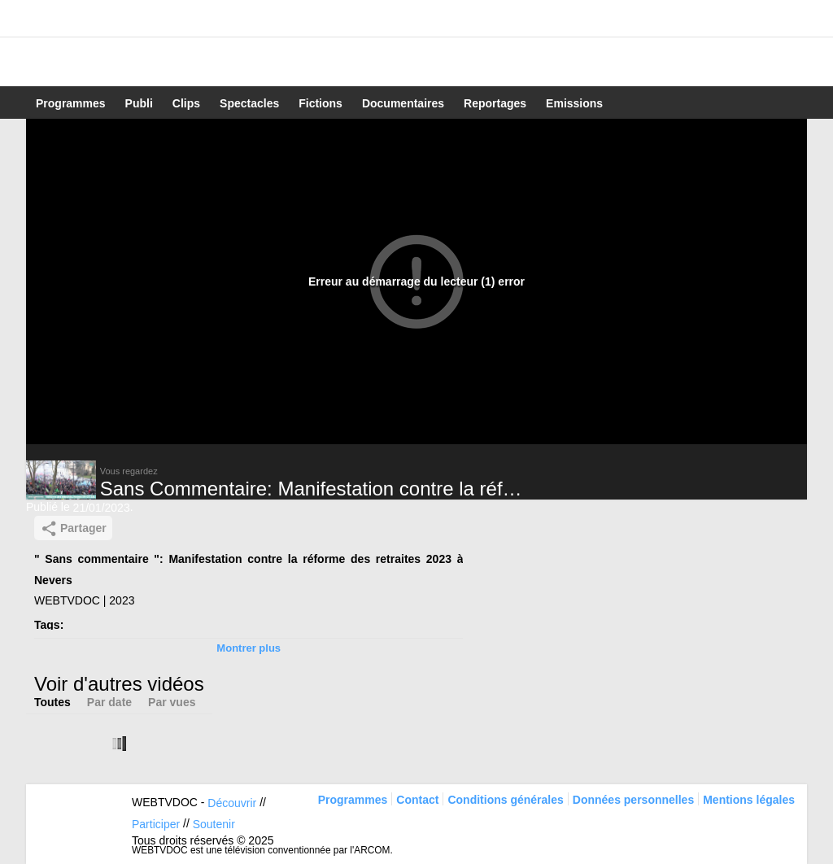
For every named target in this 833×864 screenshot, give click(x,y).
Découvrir (231, 802)
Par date (109, 702)
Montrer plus (248, 648)
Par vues (171, 702)
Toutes (52, 702)
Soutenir (214, 824)
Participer (156, 824)
